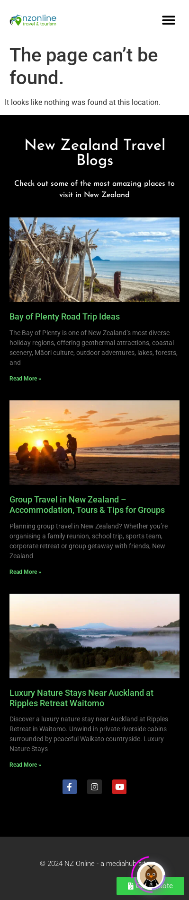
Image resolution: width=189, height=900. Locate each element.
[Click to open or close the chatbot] (151, 874)
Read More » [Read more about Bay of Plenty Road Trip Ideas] (25, 378)
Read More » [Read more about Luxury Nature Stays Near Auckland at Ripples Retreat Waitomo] (25, 765)
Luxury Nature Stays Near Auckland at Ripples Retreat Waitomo (81, 698)
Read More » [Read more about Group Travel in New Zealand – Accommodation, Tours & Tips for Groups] (25, 572)
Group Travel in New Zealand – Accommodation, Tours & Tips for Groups (87, 504)
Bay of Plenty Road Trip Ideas (64, 316)
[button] (169, 20)
